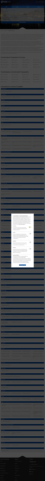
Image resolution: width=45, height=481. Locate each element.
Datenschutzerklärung (22, 224)
